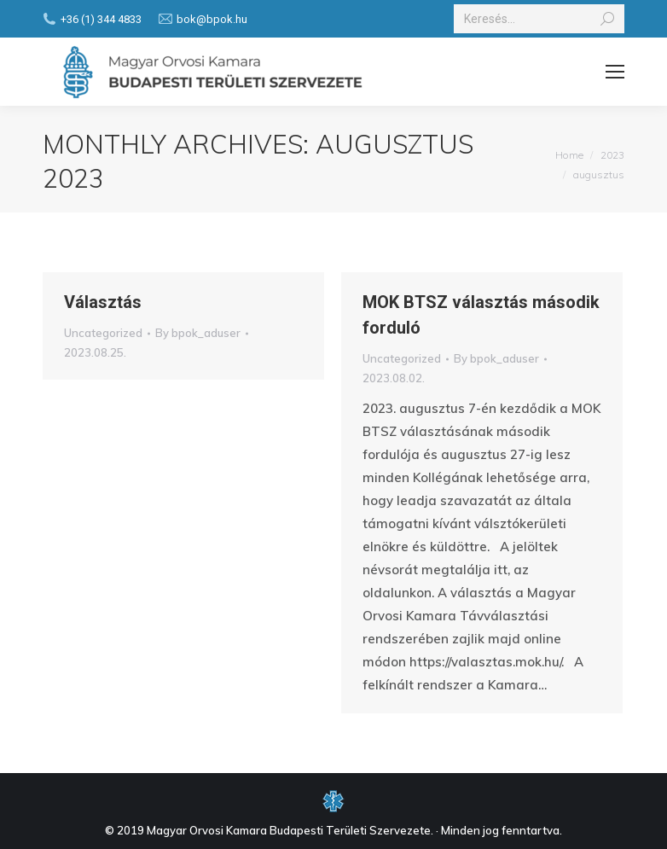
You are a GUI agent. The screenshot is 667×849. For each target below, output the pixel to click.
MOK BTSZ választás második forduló (481, 315)
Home (569, 154)
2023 (612, 154)
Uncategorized (103, 333)
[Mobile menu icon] (615, 71)
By (198, 333)
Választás (103, 302)
